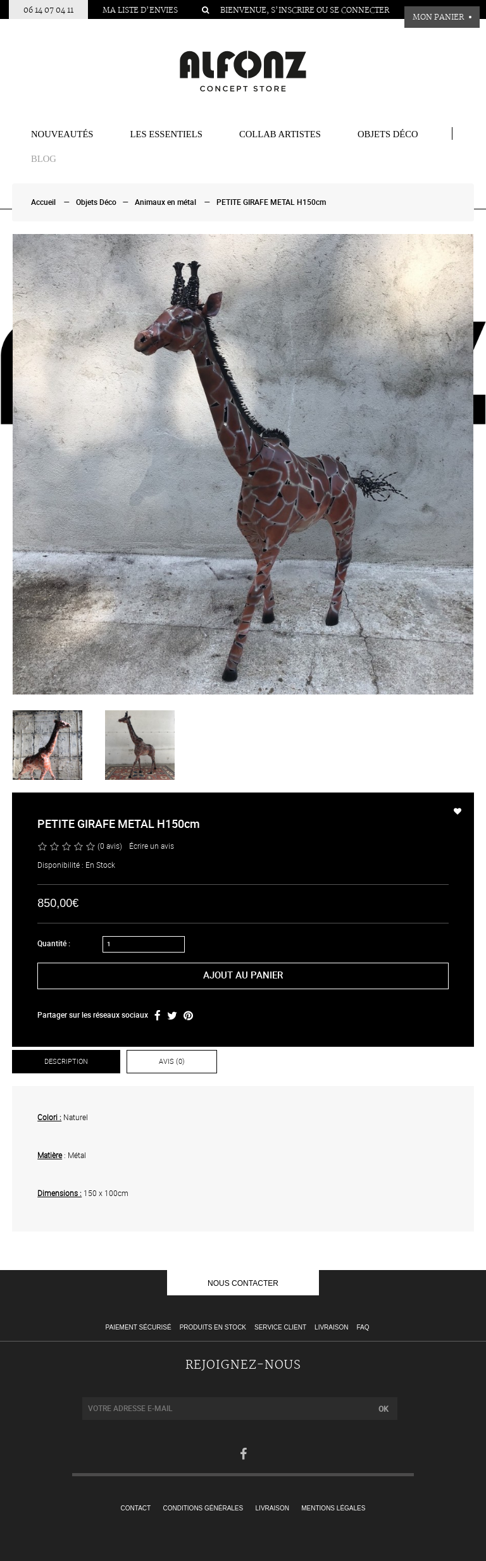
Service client (280, 1327)
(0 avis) (109, 846)
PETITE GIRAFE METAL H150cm (271, 202)
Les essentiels (166, 134)
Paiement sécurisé (138, 1327)
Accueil (43, 202)
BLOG (43, 159)
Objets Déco (388, 134)
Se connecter (359, 10)
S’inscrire (293, 10)
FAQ (362, 1327)
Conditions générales (203, 1508)
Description (66, 1062)
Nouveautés (62, 134)
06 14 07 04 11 (48, 10)
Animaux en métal (165, 202)
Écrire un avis (151, 846)
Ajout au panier (243, 975)
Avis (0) (172, 1062)
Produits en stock (213, 1327)
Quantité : (53, 943)
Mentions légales (333, 1508)
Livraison (331, 1327)
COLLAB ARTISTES (280, 134)
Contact (136, 1508)
